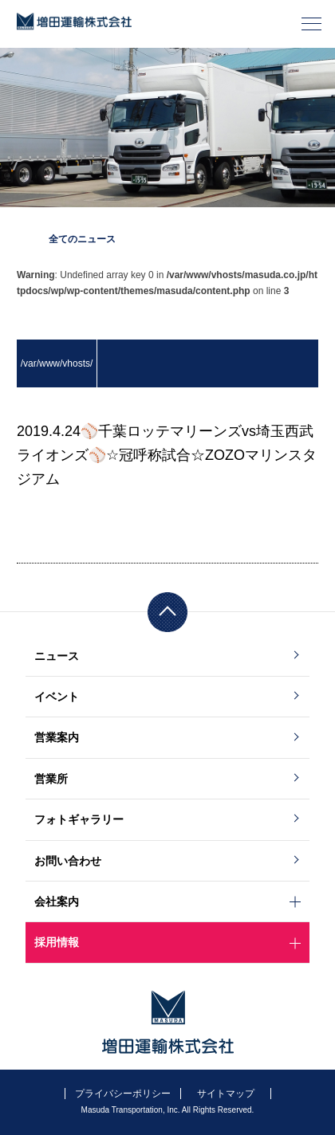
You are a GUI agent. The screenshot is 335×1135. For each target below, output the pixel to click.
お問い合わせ (67, 860)
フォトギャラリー (79, 819)
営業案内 (56, 737)
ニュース (56, 656)
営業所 (51, 778)
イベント (56, 696)
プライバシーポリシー (123, 1093)
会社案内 (56, 901)
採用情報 (56, 942)
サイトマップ (225, 1093)
